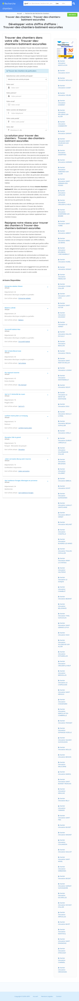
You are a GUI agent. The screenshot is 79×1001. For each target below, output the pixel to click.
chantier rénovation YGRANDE (61, 808)
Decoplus (21, 449)
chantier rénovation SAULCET (65, 851)
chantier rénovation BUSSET (64, 826)
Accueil (19, 13)
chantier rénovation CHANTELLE (62, 532)
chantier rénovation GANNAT (65, 132)
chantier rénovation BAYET (64, 923)
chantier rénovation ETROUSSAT (62, 951)
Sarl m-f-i (21, 406)
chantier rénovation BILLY (63, 799)
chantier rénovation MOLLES (64, 748)
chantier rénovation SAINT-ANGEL (64, 859)
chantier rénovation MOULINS (65, 79)
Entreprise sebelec (24, 298)
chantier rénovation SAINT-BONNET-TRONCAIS (64, 781)
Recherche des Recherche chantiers (37, 13)
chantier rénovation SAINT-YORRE (64, 223)
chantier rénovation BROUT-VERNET (64, 515)
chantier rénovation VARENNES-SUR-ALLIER (63, 170)
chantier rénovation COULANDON (62, 842)
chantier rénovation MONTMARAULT (63, 378)
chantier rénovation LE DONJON (62, 579)
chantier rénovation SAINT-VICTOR (64, 305)
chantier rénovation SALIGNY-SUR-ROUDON (65, 740)
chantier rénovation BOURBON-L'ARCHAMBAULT (64, 251)
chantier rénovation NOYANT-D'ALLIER (65, 905)
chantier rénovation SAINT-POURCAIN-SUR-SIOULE (64, 142)
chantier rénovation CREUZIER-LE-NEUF (64, 663)
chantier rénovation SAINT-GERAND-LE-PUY (64, 625)
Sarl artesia (22, 363)
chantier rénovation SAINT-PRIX (64, 818)
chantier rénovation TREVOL (64, 352)
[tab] (27, 287)
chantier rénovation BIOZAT (64, 877)
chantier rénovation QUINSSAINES (62, 496)
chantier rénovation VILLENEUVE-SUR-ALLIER (64, 643)
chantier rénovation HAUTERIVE (62, 570)
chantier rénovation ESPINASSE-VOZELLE (65, 730)
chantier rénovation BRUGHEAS (62, 461)
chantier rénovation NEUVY (64, 386)
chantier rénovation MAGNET (65, 834)
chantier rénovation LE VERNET (62, 324)
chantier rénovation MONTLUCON (62, 63)
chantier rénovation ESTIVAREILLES (63, 654)
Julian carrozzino (23, 471)
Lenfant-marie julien (25, 428)
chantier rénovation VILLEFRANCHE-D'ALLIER (63, 451)
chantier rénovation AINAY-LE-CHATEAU (64, 560)
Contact (58, 996)
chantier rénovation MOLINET (65, 523)
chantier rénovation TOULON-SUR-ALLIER (65, 551)
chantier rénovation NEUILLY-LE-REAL (65, 414)
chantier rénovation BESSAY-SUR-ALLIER (64, 423)
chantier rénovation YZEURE (64, 94)
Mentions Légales (47, 996)
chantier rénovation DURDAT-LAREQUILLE (65, 440)
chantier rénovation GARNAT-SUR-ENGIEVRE (65, 886)
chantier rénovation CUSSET (64, 87)
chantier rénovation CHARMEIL (61, 960)
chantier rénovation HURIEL (64, 261)
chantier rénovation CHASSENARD (62, 702)
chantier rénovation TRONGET (65, 722)
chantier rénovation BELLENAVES (62, 606)
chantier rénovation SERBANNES (62, 869)
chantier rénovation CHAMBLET (61, 589)
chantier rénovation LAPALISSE (61, 193)
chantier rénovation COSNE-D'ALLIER (64, 286)
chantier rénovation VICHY (64, 72)
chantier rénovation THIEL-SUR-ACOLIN (64, 616)
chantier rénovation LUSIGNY (65, 369)
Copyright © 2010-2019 (22, 996)
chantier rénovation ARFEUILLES (62, 914)
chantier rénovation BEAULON (61, 343)
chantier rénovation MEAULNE (61, 791)
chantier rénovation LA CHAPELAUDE (62, 682)
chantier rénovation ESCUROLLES (62, 895)
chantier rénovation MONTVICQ (62, 931)
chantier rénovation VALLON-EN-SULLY (65, 334)
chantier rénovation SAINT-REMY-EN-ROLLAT (64, 360)
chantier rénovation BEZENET (65, 598)
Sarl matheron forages (25, 493)
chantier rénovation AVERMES (65, 161)
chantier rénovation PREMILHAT (62, 277)
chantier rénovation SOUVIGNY (61, 315)
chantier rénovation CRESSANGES (62, 970)
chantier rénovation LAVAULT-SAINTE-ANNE (65, 505)
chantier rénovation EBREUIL (64, 480)
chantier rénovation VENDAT (64, 268)
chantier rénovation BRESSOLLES (62, 673)
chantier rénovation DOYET (64, 487)
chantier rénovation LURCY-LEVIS (64, 296)
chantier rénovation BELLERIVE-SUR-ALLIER (63, 113)
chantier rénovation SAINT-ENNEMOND (64, 941)
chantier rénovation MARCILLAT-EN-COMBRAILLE (63, 712)
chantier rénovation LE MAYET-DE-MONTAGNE (62, 396)
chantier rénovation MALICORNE (62, 764)
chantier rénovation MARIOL (64, 773)
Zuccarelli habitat (24, 342)
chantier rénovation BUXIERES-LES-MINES (65, 541)
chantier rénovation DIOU (63, 405)
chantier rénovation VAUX (63, 634)
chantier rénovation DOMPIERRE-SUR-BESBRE (64, 213)
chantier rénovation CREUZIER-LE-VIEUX (64, 202)
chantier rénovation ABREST (64, 232)
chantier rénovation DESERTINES (62, 152)
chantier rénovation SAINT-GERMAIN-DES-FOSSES (64, 182)
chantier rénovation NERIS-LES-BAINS (64, 240)
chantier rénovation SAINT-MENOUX (64, 692)
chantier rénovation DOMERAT (61, 103)
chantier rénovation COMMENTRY (62, 124)
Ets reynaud (22, 385)
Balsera (20, 320)
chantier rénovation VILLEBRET (61, 471)
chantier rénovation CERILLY (64, 432)
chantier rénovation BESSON (64, 756)
